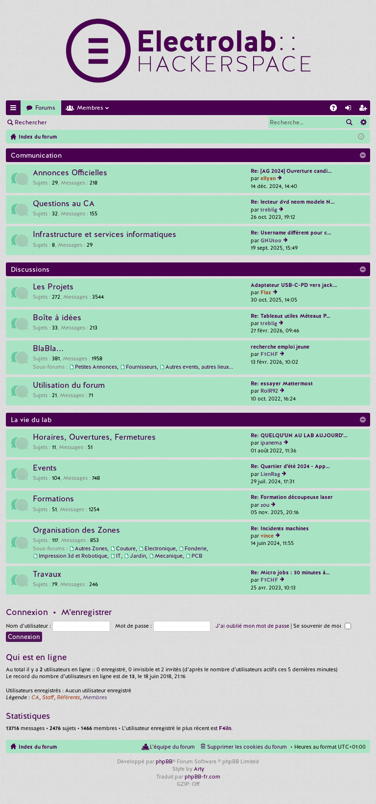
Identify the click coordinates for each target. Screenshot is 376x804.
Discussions (30, 269)
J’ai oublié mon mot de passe (252, 625)
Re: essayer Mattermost (282, 383)
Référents (68, 697)
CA (35, 697)
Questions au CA (63, 204)
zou (264, 504)
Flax (265, 292)
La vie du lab (31, 419)
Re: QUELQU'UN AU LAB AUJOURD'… (299, 435)
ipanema (271, 442)
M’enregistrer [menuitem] (364, 109)
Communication (36, 155)
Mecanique (169, 555)
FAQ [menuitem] (336, 109)
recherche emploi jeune (280, 346)
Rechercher (31, 122)
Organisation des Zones (76, 530)
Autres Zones (91, 548)
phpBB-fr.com (202, 776)
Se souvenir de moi (322, 625)
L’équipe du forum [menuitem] (172, 746)
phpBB (164, 761)
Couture (126, 548)
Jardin (138, 555)
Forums (45, 108)
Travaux (47, 574)
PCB (196, 555)
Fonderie (196, 548)
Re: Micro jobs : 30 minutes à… (290, 572)
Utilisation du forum (69, 385)
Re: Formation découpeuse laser (292, 497)
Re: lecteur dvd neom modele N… (293, 201)
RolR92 (269, 390)
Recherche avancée (363, 122)
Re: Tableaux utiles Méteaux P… (290, 315)
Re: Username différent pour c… (291, 232)
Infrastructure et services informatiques (104, 234)
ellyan (268, 178)
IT (118, 555)
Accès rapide (15, 109)
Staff (48, 697)
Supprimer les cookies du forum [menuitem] (247, 746)
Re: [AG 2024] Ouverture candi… (291, 170)
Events (45, 468)
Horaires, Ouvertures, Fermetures (94, 437)
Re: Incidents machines (280, 528)
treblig (268, 209)
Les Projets (53, 287)
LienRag (270, 474)
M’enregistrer (122, 122)
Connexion (75, 122)
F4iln (225, 728)
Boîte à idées (57, 318)
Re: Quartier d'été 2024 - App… (290, 466)
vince (267, 535)
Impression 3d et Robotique (73, 555)
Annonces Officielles (70, 173)
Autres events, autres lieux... (199, 366)
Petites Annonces (96, 366)
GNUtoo (271, 240)
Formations (53, 499)
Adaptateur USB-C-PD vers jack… (294, 285)
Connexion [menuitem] (350, 109)
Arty (199, 768)
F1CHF (269, 354)
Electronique (160, 548)
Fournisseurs (141, 366)
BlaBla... (48, 349)
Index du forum (38, 746)
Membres (90, 108)
